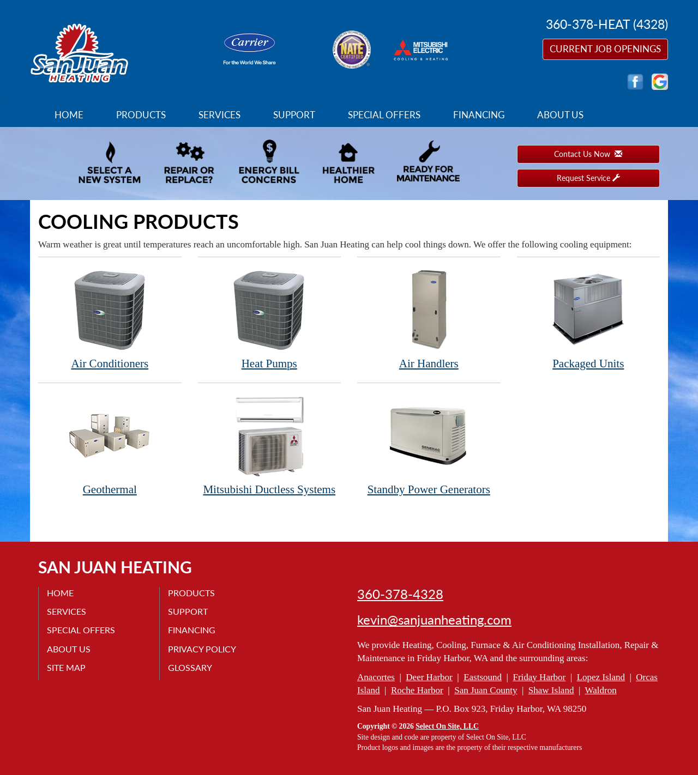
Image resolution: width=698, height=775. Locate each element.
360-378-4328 (400, 594)
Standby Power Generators (429, 445)
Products (141, 114)
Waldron (601, 690)
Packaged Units (588, 319)
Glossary (190, 667)
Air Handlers (429, 319)
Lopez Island (601, 677)
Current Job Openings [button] (605, 49)
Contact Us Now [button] (588, 154)
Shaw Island (551, 690)
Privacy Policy (202, 649)
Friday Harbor (539, 677)
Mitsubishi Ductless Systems (269, 445)
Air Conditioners (110, 319)
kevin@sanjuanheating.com (434, 619)
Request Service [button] (588, 178)
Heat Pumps (269, 319)
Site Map (66, 667)
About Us (560, 114)
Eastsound (483, 677)
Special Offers (384, 114)
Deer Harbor (429, 677)
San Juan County (485, 690)
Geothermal (110, 445)
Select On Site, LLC (447, 726)
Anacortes (376, 677)
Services (219, 114)
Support (294, 114)
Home (69, 114)
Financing (478, 114)
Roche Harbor (417, 690)
